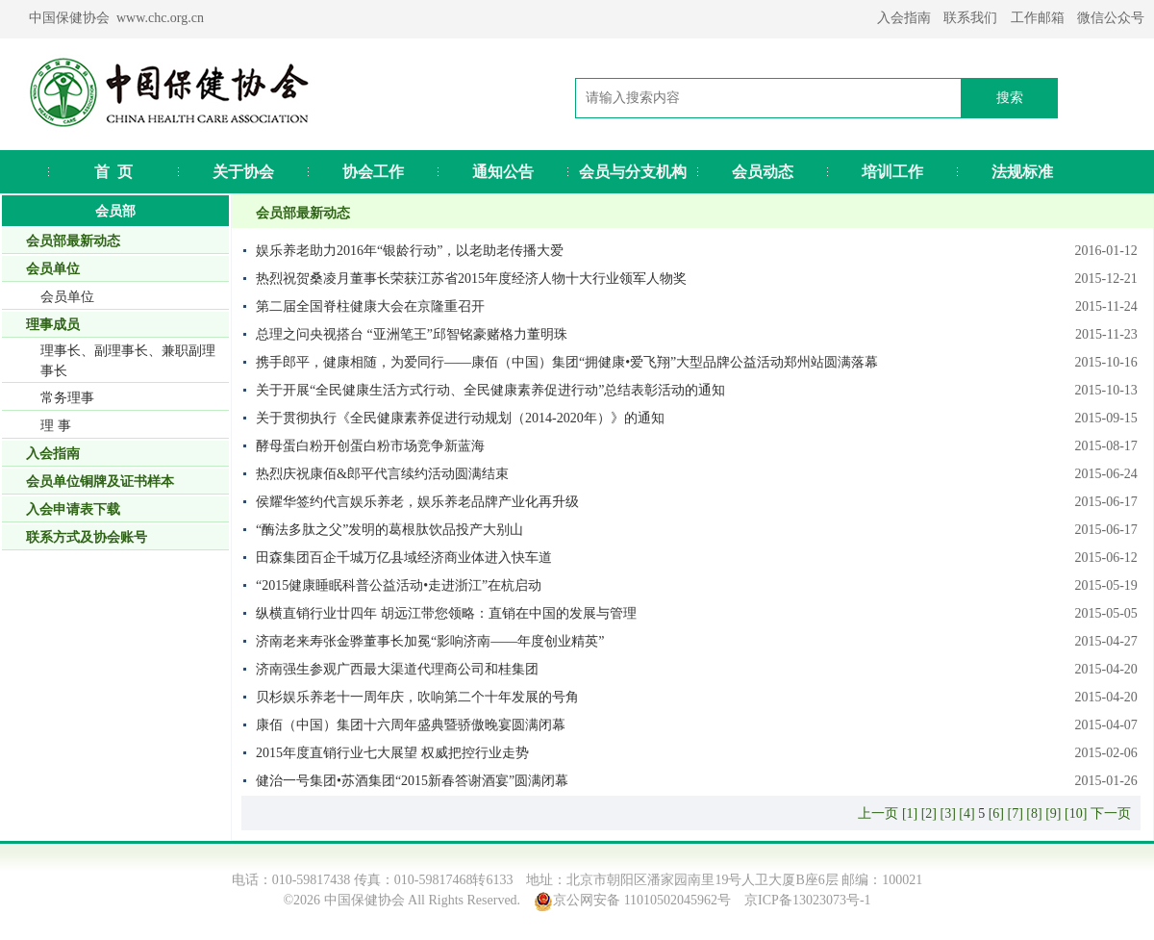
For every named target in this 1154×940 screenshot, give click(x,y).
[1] (909, 813)
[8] (1033, 813)
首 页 (113, 172)
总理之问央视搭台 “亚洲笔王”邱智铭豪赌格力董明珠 (411, 334)
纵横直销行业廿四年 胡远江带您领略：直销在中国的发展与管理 (446, 613)
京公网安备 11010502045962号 (642, 900)
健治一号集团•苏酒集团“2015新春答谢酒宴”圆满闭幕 (412, 781)
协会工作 (373, 172)
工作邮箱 (1038, 18)
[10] (1076, 813)
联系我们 (970, 18)
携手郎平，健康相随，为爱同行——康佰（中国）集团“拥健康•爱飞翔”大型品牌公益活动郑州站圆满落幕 (567, 362)
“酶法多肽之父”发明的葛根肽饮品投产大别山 (389, 529)
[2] (929, 813)
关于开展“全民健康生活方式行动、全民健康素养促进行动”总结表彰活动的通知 (490, 390)
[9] (1053, 813)
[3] (948, 813)
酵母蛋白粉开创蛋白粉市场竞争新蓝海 (370, 446)
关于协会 (243, 172)
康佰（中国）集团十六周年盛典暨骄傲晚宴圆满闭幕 (410, 725)
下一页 (1111, 813)
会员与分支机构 (633, 172)
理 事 (55, 426)
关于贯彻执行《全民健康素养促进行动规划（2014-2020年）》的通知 (460, 418)
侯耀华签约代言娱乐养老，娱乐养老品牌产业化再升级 (417, 502)
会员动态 (762, 172)
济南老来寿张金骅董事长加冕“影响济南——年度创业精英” (430, 641)
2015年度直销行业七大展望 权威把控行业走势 (392, 753)
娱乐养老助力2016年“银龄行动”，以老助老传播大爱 (410, 250)
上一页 (878, 813)
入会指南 (904, 18)
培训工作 (892, 172)
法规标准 (1022, 172)
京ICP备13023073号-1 (807, 900)
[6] (996, 813)
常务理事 (67, 398)
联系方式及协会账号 (86, 537)
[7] (1015, 813)
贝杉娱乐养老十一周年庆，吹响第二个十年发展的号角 (417, 697)
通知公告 (503, 172)
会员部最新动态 (73, 241)
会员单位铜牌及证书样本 (100, 481)
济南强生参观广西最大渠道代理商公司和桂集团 (397, 669)
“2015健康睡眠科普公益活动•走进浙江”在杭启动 (398, 585)
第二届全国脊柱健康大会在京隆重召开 (370, 306)
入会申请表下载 (73, 509)
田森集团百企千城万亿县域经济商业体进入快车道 (404, 557)
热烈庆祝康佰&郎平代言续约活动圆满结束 (382, 474)
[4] (966, 813)
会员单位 (67, 297)
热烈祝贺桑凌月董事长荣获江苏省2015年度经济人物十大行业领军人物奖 (471, 278)
